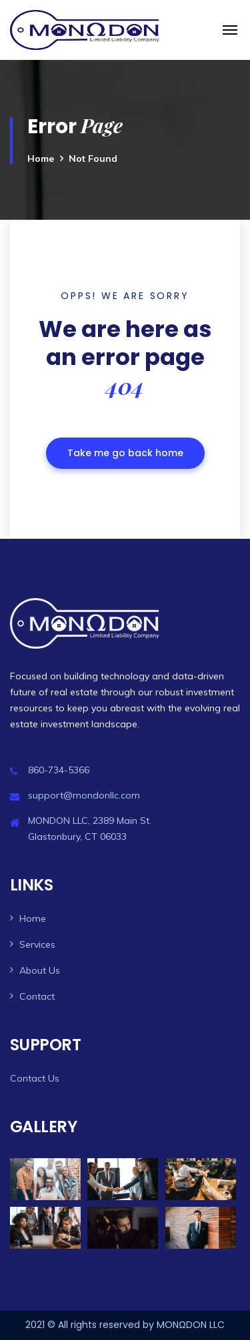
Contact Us (34, 1078)
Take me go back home (125, 453)
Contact (37, 996)
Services (37, 944)
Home (40, 159)
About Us (39, 970)
